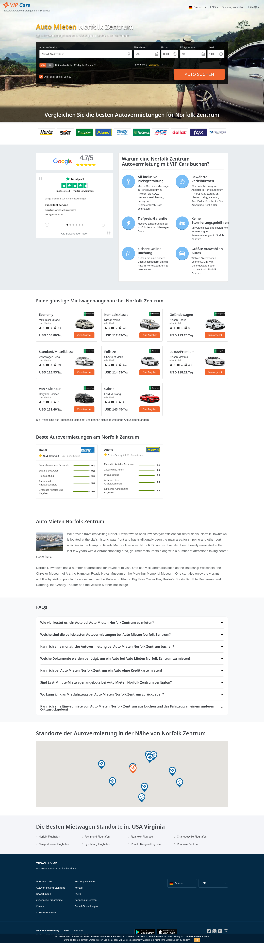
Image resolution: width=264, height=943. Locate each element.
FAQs (78, 893)
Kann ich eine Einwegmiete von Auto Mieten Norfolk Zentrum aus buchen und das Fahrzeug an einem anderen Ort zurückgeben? (127, 708)
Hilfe (252, 7)
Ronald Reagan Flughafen (146, 844)
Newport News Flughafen (54, 844)
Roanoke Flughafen (142, 836)
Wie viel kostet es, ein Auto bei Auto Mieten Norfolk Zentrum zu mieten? (97, 622)
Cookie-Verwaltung (46, 912)
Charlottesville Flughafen (192, 836)
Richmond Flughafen (97, 836)
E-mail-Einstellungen (86, 906)
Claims (40, 906)
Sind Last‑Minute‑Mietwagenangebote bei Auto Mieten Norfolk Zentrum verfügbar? (106, 682)
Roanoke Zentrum (188, 844)
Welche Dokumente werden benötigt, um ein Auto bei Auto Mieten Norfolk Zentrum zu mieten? (115, 658)
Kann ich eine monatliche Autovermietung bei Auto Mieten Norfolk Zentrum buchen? (107, 646)
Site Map (78, 930)
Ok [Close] (197, 940)
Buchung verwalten (233, 7)
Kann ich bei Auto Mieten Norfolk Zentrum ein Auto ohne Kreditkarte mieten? (101, 670)
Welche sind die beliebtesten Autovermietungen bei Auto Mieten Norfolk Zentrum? (105, 634)
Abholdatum (139, 47)
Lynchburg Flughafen (97, 844)
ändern (186, 940)
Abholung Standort (48, 47)
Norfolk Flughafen (49, 836)
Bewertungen (43, 893)
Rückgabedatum (188, 47)
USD (213, 7)
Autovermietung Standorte (50, 887)
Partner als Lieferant (86, 900)
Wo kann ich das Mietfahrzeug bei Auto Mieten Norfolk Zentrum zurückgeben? (102, 694)
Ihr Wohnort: (140, 64)
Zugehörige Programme (49, 900)
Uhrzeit (164, 47)
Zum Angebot (84, 335)
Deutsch (196, 7)
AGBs (66, 930)
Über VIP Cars (44, 881)
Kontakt (79, 887)
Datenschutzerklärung (47, 930)
